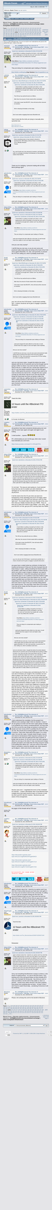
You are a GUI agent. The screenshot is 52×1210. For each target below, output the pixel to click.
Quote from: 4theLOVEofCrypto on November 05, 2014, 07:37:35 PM (29, 80)
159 (18, 31)
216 (40, 35)
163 (28, 31)
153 (4, 31)
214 (35, 35)
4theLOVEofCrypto (10, 207)
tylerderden (7, 173)
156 (11, 31)
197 (33, 33)
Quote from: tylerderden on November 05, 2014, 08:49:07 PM (27, 952)
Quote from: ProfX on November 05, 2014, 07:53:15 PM (25, 517)
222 (16, 36)
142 (16, 29)
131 (28, 28)
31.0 (10, 15)
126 (16, 28)
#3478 (46, 912)
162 (25, 31)
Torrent (6, 16)
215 (37, 35)
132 (31, 28)
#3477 (46, 885)
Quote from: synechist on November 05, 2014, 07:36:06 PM (28, 82)
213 (33, 35)
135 (38, 28)
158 (16, 31)
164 (30, 31)
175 (19, 32)
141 (14, 29)
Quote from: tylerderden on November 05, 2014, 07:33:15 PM (27, 51)
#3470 (46, 456)
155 (9, 31)
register (24, 10)
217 (4, 36)
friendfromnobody (10, 802)
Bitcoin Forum (7, 22)
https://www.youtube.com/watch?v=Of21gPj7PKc (26, 444)
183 (38, 32)
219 (9, 36)
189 (14, 33)
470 (24, 36)
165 (33, 31)
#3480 (46, 993)
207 (18, 35)
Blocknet (7, 992)
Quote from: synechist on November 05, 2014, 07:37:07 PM (26, 135)
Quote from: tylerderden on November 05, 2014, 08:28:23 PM (27, 824)
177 (24, 32)
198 (35, 33)
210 (25, 35)
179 (28, 32)
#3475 (46, 804)
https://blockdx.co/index (17, 126)
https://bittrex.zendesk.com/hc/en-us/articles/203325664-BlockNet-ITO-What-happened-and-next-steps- (29, 62)
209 (23, 35)
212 (30, 35)
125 (14, 28)
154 (7, 31)
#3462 (46, 76)
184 (40, 32)
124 (12, 28)
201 (4, 35)
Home (7, 18)
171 (9, 32)
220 (11, 36)
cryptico (6, 422)
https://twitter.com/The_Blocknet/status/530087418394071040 (30, 412)
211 (28, 35)
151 (37, 29)
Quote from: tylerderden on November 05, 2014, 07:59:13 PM (27, 460)
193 (23, 33)
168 (40, 31)
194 (25, 33)
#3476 (46, 820)
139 (9, 29)
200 (40, 33)
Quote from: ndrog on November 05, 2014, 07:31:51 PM (27, 137)
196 (30, 33)
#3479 (46, 948)
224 (21, 36)
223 (18, 36)
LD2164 (6, 75)
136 (40, 28)
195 (28, 33)
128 (21, 28)
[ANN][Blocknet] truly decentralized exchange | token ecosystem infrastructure (21, 1018)
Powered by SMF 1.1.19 (19, 1033)
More (31, 18)
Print (46, 34)
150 (35, 29)
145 (23, 29)
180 (31, 32)
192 (21, 33)
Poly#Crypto (8, 911)
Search (17, 18)
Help (12, 18)
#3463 (46, 131)
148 (30, 29)
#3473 (46, 716)
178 (26, 32)
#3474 (46, 753)
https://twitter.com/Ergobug (18, 72)
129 (23, 28)
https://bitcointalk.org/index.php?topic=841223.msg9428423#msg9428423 (24, 855)
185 (4, 33)
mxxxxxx (7, 45)
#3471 (46, 513)
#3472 (46, 593)
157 (14, 31)
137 (4, 29)
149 (33, 29)
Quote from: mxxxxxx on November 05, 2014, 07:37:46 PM (26, 178)
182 (36, 32)
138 (7, 29)
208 (21, 35)
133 (33, 28)
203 (9, 35)
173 (14, 32)
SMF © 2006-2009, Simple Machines (35, 1033)
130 (26, 28)
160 (21, 31)
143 (18, 29)
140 (11, 29)
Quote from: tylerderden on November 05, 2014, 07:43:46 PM (27, 212)
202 (7, 35)
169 (4, 32)
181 (33, 32)
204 (11, 35)
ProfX (6, 257)
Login (21, 18)
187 (9, 33)
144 (21, 29)
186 (7, 33)
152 (40, 29)
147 (28, 29)
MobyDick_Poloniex (10, 752)
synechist (7, 389)
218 (7, 36)
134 (35, 28)
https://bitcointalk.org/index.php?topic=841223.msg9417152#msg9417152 (24, 866)
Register (26, 18)
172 (11, 32)
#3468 (46, 390)
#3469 (46, 424)
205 (14, 35)
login (19, 10)
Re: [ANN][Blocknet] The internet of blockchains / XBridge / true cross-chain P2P (29, 46)
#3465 (46, 208)
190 (16, 33)
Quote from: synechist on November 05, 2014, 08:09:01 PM (26, 916)
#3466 (46, 259)
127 (19, 28)
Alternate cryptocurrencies (20, 22)
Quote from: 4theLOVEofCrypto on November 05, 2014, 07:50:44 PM (29, 314)
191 (18, 33)
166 (35, 31)
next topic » (46, 31)
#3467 (46, 310)
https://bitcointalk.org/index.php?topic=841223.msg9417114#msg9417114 (24, 861)
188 (11, 33)
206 (16, 35)
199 (37, 33)
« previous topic (45, 30)
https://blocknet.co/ (16, 125)
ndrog (6, 129)
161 (23, 31)
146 (25, 29)
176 (21, 32)
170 (7, 32)
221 (14, 36)
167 (37, 31)
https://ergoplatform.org (41, 72)
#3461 (46, 47)
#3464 (46, 174)
